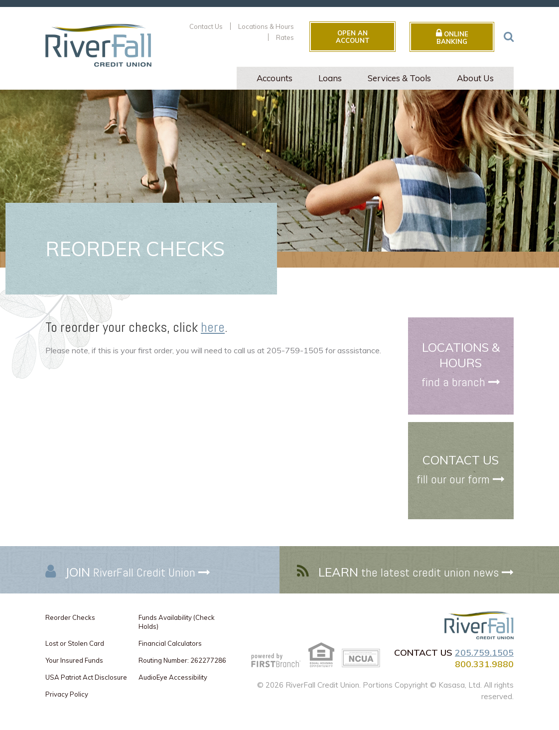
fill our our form (453, 479)
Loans (330, 78)
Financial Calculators (170, 643)
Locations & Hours (266, 26)
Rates (285, 37)
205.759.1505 (484, 652)
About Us (475, 78)
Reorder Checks (70, 617)
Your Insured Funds (74, 660)
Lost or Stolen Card (74, 643)
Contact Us (206, 26)
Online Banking (452, 36)
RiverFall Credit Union (130, 572)
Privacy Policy (66, 694)
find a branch (453, 382)
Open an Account (353, 36)
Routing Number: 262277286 (182, 660)
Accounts (274, 78)
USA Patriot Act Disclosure (86, 677)
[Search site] (509, 36)
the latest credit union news (408, 572)
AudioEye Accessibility (173, 677)
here (213, 327)
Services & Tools (399, 78)
